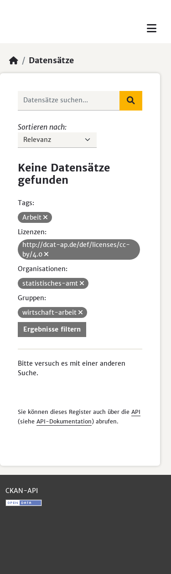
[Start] (13, 60)
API (135, 411)
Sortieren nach (41, 126)
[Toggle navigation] (151, 28)
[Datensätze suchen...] (69, 100)
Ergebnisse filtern (52, 329)
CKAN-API (21, 491)
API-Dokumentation (64, 421)
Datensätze (51, 60)
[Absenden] (130, 100)
